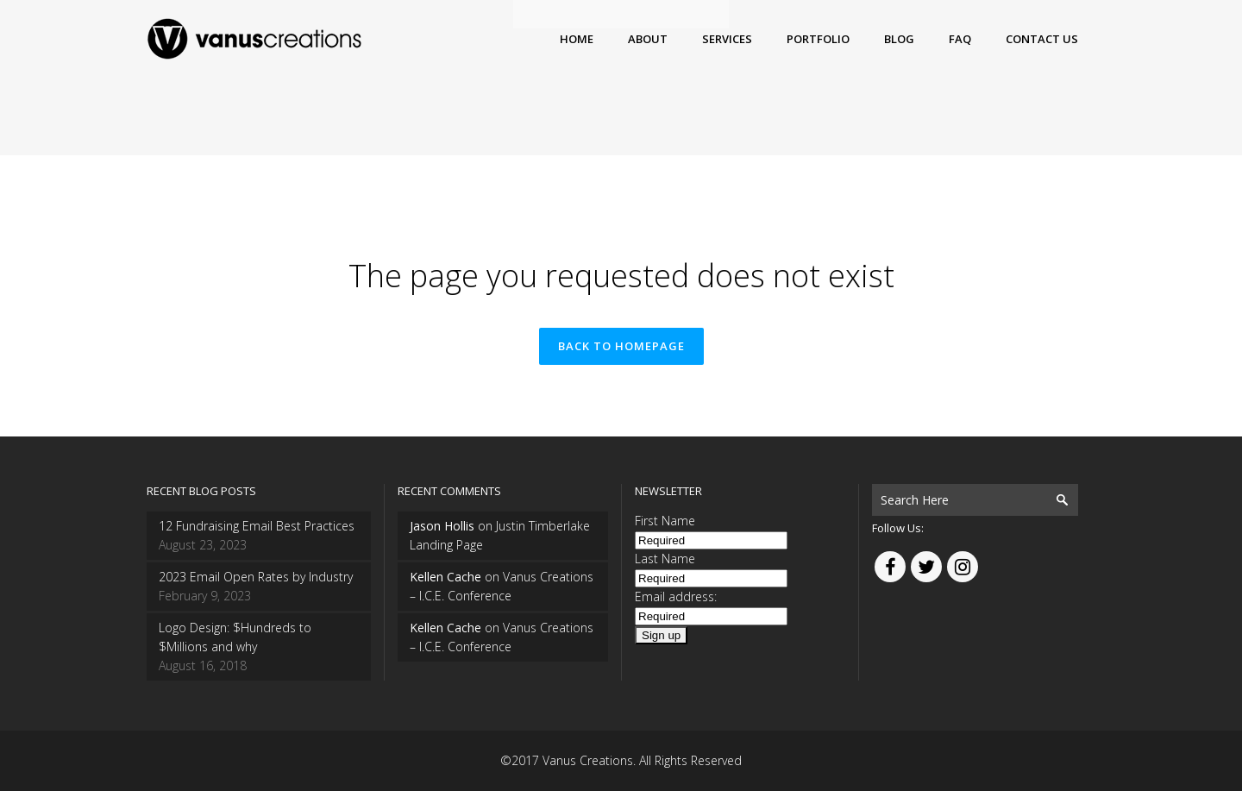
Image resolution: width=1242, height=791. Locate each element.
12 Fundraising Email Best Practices (256, 526)
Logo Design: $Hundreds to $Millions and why (235, 637)
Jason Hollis (442, 526)
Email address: (676, 596)
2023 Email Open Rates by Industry (256, 576)
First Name (665, 520)
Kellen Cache (445, 576)
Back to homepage (621, 346)
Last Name (665, 558)
